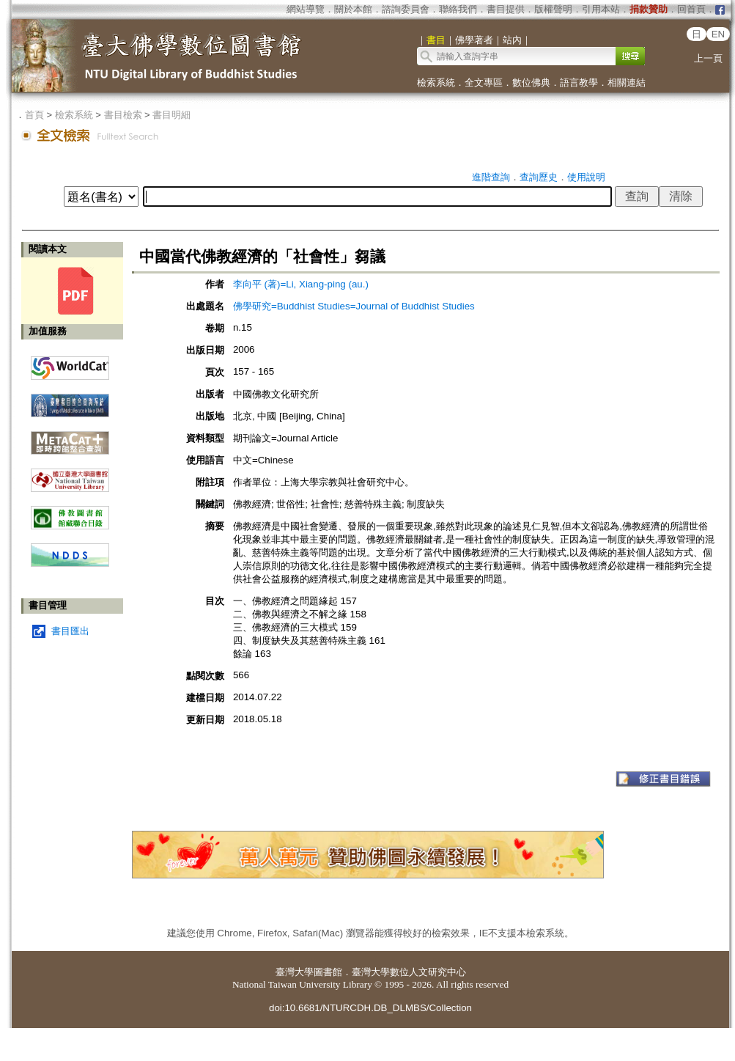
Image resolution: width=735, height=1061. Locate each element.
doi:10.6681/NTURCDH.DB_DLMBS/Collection (370, 1007)
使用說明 (586, 177)
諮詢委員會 (405, 9)
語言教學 (579, 82)
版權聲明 (553, 9)
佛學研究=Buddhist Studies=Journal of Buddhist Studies (354, 306)
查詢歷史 (539, 177)
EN (718, 34)
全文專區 (484, 82)
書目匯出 (70, 630)
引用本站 (601, 9)
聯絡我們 (458, 9)
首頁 (34, 114)
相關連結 (626, 82)
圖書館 (328, 971)
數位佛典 (531, 82)
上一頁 (708, 58)
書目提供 (506, 9)
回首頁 (691, 9)
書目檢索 (123, 114)
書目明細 (171, 114)
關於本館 (353, 9)
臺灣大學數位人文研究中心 (409, 971)
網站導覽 (306, 9)
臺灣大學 (295, 971)
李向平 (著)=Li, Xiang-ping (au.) (301, 284)
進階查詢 (491, 177)
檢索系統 (436, 82)
